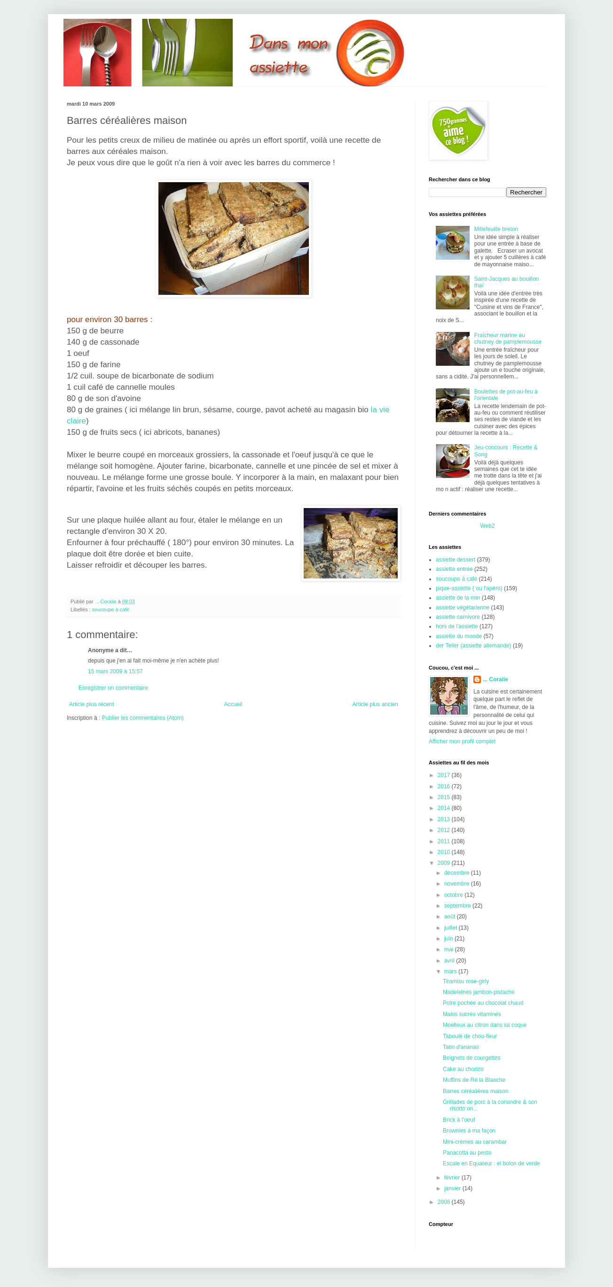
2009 (445, 863)
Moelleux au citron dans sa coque (485, 1025)
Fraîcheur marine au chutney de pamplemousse (508, 338)
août (450, 916)
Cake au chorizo (463, 1069)
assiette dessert (455, 559)
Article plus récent (91, 704)
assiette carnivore (458, 617)
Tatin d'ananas (461, 1047)
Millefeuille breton (496, 229)
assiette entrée (454, 569)
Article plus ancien (375, 704)
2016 (445, 786)
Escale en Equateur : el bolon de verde (491, 1163)
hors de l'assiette (457, 626)
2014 (445, 808)
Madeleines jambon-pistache (479, 992)
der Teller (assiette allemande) (473, 645)
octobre (454, 895)
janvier (453, 1188)
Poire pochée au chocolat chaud (483, 1003)
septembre (458, 905)
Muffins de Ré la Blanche (474, 1080)
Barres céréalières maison (475, 1091)
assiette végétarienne (462, 607)
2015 (445, 797)
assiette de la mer (458, 597)
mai (449, 949)
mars (451, 971)
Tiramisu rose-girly (466, 981)
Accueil (233, 704)
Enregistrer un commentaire (113, 688)
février (453, 1177)
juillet (451, 928)
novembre (457, 883)
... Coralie (495, 679)
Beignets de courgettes (472, 1058)
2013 (445, 819)
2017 (445, 775)
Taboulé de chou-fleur (470, 1036)
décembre (457, 873)
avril (450, 960)
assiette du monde (459, 636)
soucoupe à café (110, 609)
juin (449, 938)
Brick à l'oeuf (459, 1120)
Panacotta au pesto (467, 1152)
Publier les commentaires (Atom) (143, 718)
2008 (445, 1202)
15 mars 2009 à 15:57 (115, 671)
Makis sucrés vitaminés (472, 1014)
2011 (445, 841)
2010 (445, 852)
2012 (445, 830)
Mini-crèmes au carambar (475, 1142)
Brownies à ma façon (469, 1130)
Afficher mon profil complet (462, 741)
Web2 (487, 526)
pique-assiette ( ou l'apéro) (469, 588)
